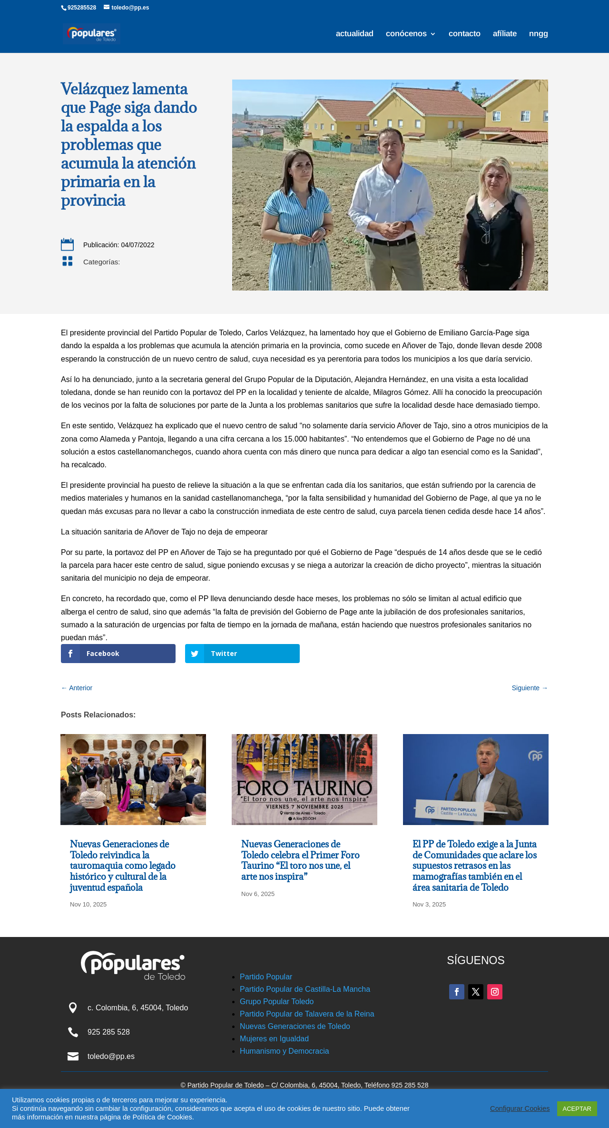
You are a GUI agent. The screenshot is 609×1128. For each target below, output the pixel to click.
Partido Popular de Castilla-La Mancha (305, 989)
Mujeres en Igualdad (274, 1039)
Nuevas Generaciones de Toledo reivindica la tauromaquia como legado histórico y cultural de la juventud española (123, 865)
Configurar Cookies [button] (520, 1108)
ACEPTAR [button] (577, 1108)
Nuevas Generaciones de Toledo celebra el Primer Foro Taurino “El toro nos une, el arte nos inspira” (300, 860)
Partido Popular (266, 977)
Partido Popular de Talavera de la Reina (307, 1014)
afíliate (505, 34)
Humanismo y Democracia (284, 1051)
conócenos (406, 34)
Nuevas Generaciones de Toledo (295, 1026)
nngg (538, 34)
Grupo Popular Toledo (277, 1001)
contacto (465, 34)
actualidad (354, 34)
